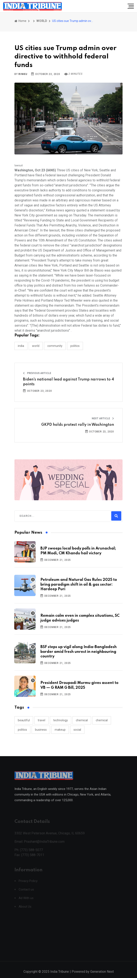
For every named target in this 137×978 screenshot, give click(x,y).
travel (41, 720)
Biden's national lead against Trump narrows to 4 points (68, 382)
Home (20, 21)
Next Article (103, 418)
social (77, 729)
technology (60, 720)
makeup (60, 729)
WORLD (41, 21)
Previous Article (37, 373)
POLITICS (75, 345)
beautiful (24, 720)
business (41, 729)
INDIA (21, 345)
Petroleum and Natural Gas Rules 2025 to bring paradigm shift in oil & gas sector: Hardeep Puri (78, 584)
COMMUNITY (54, 345)
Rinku (22, 74)
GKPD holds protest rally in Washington (77, 425)
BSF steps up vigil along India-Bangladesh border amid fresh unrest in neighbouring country (78, 651)
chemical (82, 720)
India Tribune (59, 975)
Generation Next (102, 975)
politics (22, 729)
